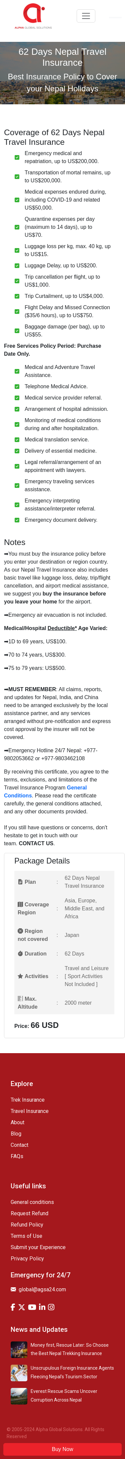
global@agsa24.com (38, 1289)
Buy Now (62, 1449)
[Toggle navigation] (86, 16)
